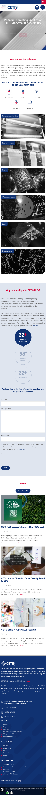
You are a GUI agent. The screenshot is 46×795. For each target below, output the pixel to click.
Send (5, 468)
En (43, 2)
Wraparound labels (10, 734)
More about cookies (11, 792)
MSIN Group (26, 686)
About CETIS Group (10, 774)
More (19, 543)
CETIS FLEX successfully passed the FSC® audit (22, 527)
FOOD (5, 746)
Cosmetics (7, 753)
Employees (7, 769)
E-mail (4, 400)
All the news (23, 491)
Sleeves (6, 729)
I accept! (7, 792)
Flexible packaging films (12, 731)
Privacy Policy (20, 449)
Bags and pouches (10, 727)
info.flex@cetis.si (9, 716)
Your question (6, 409)
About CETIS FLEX (10, 764)
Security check (6, 454)
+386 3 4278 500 (10, 708)
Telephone (5, 435)
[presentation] (18, 459)
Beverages (7, 748)
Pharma (6, 750)
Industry (6, 755)
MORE (35, 325)
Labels (5, 724)
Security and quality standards (14, 767)
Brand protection (9, 736)
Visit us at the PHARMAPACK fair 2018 (18, 630)
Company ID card (10, 771)
